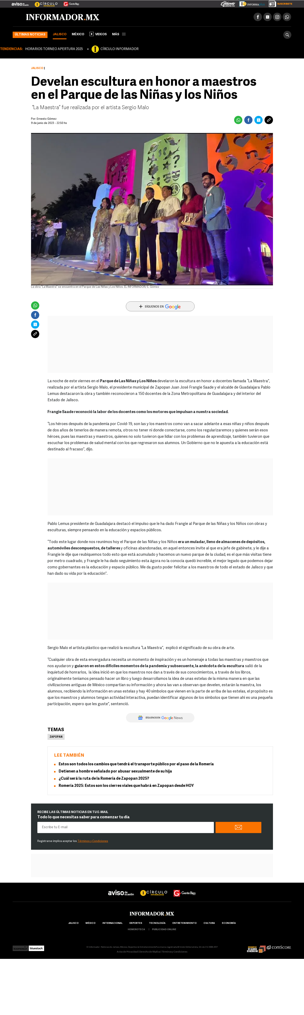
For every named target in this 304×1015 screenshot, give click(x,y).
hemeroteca (136, 929)
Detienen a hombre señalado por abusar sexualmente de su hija (115, 772)
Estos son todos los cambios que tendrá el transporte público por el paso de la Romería (136, 764)
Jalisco (59, 34)
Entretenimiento (184, 923)
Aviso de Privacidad (127, 952)
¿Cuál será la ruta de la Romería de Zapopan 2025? (104, 779)
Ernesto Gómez (47, 119)
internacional (112, 923)
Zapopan (56, 737)
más (119, 34)
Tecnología (157, 923)
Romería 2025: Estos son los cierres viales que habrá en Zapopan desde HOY (126, 786)
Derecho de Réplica (149, 952)
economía (229, 923)
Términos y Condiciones (92, 841)
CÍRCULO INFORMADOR (119, 49)
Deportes (135, 923)
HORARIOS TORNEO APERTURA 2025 (54, 49)
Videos (98, 34)
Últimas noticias (30, 34)
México (78, 34)
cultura (209, 923)
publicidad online (164, 929)
